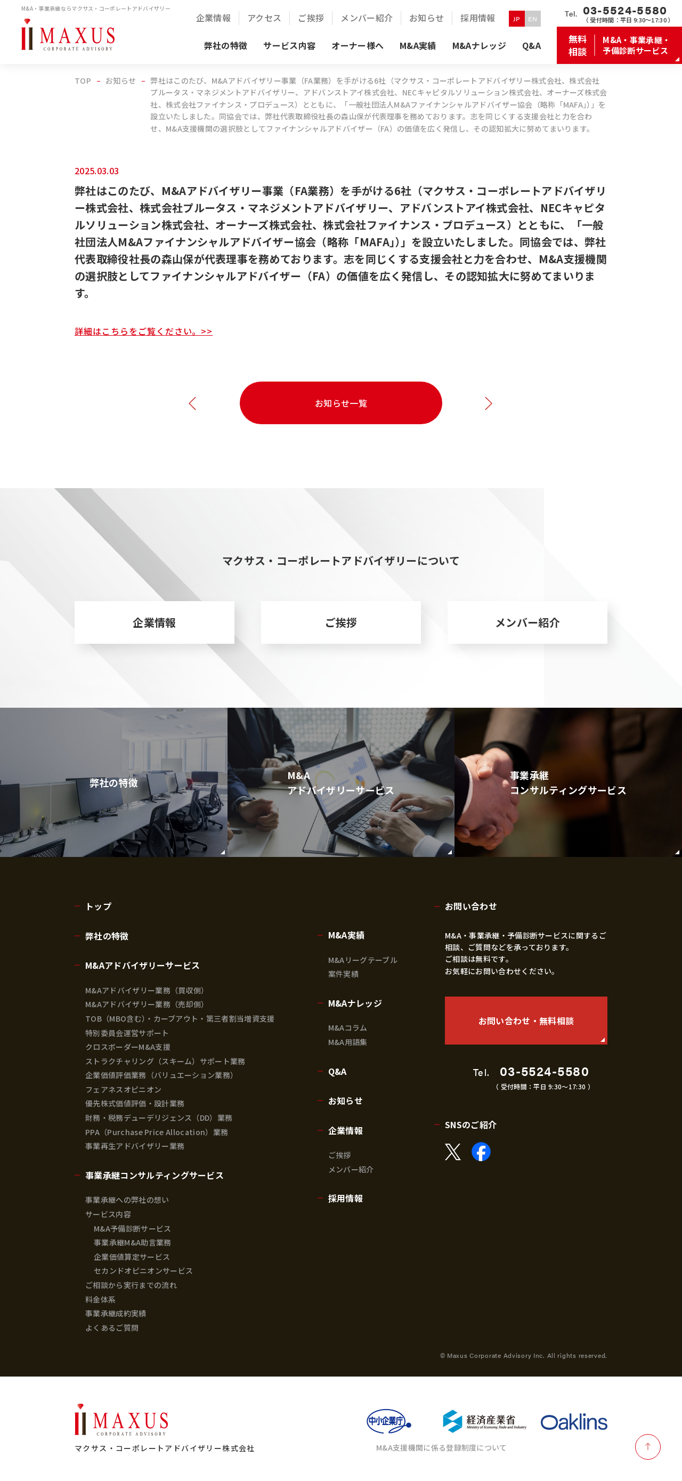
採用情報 (345, 1198)
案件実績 (343, 973)
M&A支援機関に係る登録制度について (441, 1447)
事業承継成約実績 (116, 1313)
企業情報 (154, 622)
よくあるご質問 (112, 1327)
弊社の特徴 (107, 935)
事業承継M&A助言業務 (133, 1242)
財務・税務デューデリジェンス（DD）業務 (158, 1117)
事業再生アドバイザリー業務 (134, 1145)
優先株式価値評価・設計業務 (134, 1103)
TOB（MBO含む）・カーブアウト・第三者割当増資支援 (180, 1018)
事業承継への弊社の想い (127, 1199)
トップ (98, 906)
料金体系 (100, 1299)
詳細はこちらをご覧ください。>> (144, 331)
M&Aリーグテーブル (362, 959)
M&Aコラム (348, 1027)
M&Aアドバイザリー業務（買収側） (146, 990)
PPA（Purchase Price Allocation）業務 (156, 1132)
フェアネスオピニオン (123, 1089)
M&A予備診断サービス (133, 1228)
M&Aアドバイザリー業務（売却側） (146, 1004)
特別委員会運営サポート (127, 1032)
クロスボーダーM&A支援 (127, 1046)
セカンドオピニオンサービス (143, 1270)
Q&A (337, 1071)
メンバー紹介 (527, 622)
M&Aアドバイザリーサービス (142, 965)
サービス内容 (108, 1214)
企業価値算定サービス (132, 1256)
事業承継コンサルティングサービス (154, 1175)
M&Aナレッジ (355, 1003)
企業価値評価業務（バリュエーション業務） (161, 1075)
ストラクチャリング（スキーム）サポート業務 (165, 1061)
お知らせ (345, 1100)
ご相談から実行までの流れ (131, 1285)
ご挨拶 (341, 622)
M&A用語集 (348, 1042)
